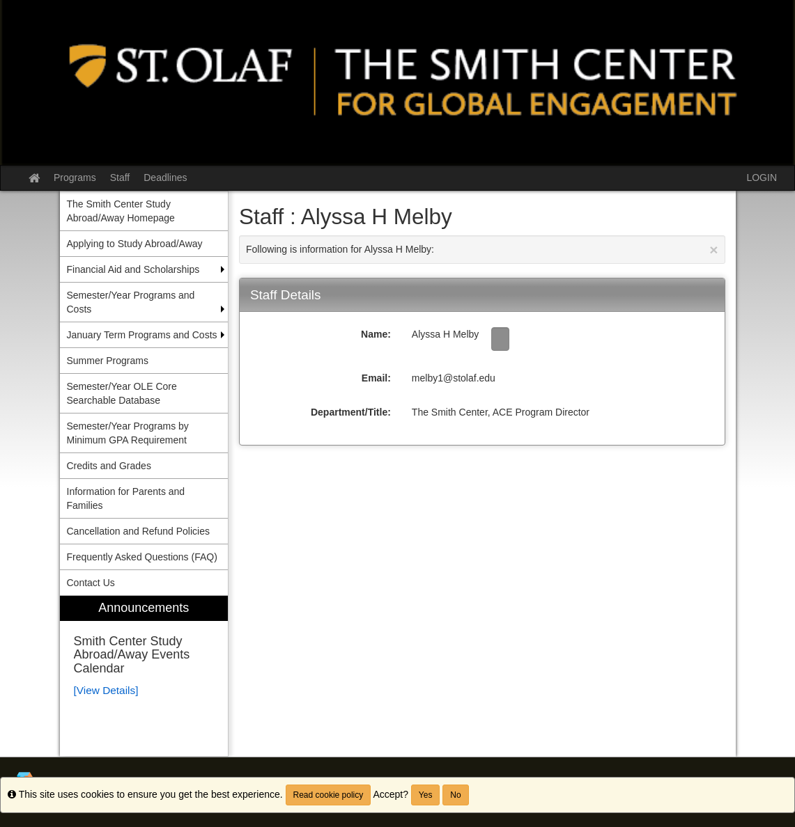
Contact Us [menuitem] (91, 582)
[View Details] (106, 690)
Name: (376, 334)
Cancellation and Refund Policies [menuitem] (138, 531)
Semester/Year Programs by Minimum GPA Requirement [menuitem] (128, 433)
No (455, 795)
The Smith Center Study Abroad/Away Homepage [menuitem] (121, 210)
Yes (426, 795)
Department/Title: (351, 412)
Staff (120, 177)
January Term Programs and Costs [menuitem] (142, 334)
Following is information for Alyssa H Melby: (482, 250)
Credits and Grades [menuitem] (109, 465)
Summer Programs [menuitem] (107, 360)
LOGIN (761, 177)
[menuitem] (144, 676)
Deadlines (165, 177)
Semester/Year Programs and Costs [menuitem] (131, 302)
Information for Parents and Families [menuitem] (126, 498)
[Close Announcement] (713, 249)
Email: (376, 378)
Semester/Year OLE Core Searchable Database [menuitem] (122, 393)
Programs (75, 177)
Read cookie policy (328, 795)
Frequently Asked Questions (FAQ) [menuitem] (142, 556)
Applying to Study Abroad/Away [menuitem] (135, 243)
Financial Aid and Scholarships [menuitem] (133, 269)
